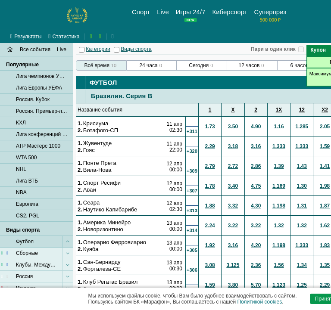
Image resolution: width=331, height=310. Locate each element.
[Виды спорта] (116, 50)
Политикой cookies (259, 302)
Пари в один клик (273, 49)
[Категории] (81, 50)
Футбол (103, 82)
